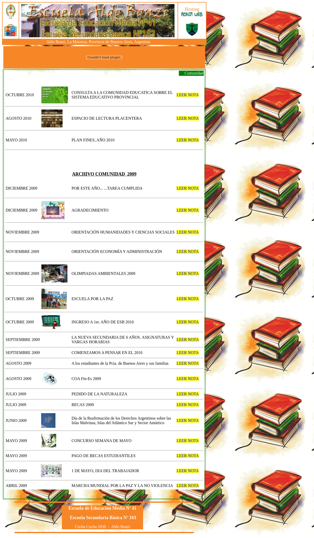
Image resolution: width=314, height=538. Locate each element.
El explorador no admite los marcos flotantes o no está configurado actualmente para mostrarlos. (98, 21)
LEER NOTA (188, 95)
